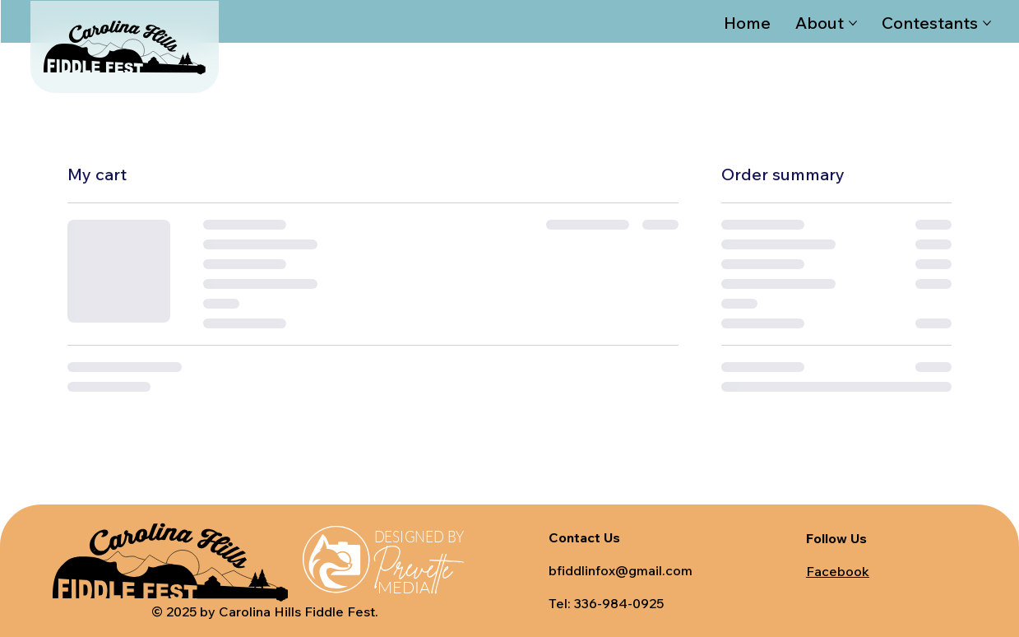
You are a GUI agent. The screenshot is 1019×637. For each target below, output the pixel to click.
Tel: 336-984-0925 (606, 603)
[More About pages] (853, 23)
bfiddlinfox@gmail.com (620, 570)
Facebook (837, 571)
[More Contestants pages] (987, 23)
